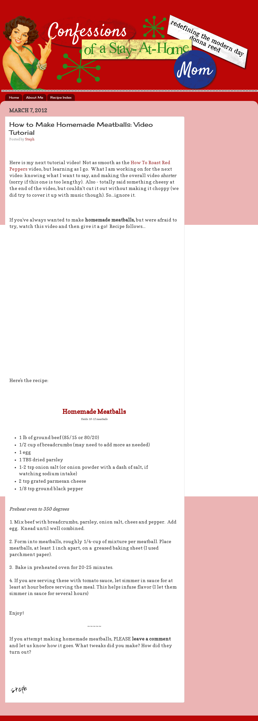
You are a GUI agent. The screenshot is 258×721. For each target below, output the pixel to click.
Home (14, 97)
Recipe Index (60, 97)
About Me (34, 97)
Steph (29, 139)
